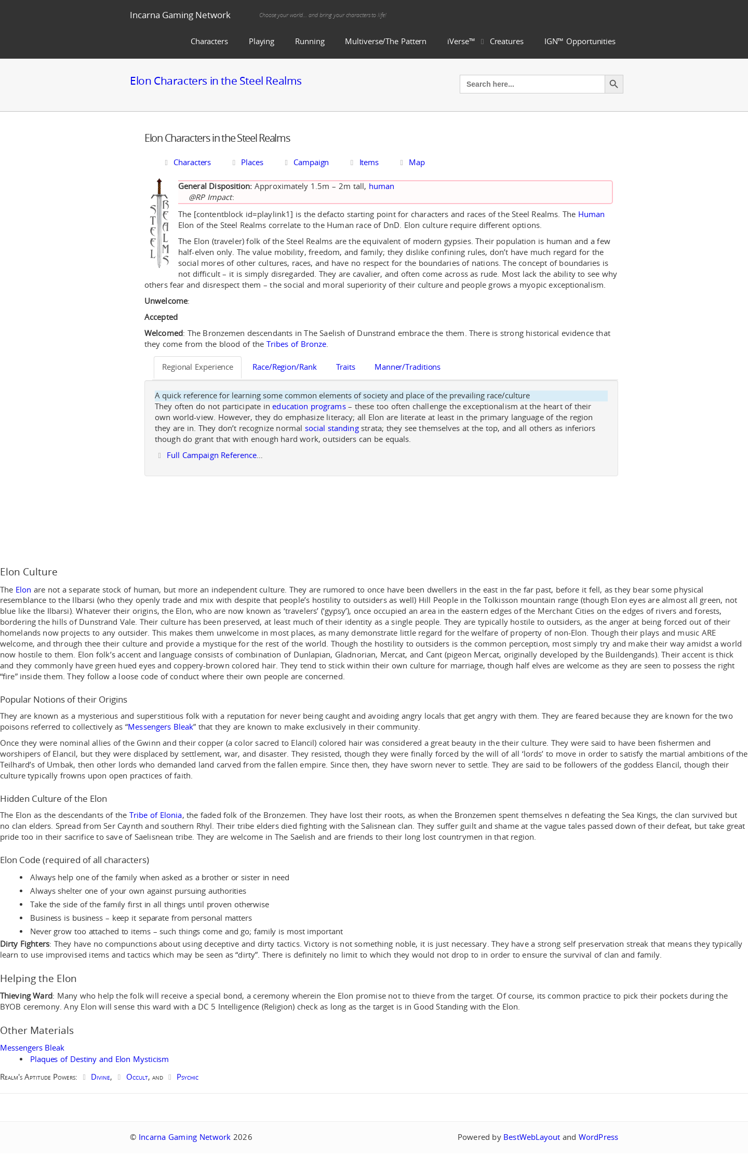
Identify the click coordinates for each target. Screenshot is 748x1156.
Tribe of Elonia (155, 815)
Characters (209, 41)
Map (411, 162)
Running (309, 41)
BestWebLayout (531, 1137)
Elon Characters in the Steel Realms (216, 80)
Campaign (305, 162)
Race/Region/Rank (284, 367)
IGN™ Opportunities (580, 41)
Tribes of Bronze (296, 344)
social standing (332, 428)
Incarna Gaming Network (180, 15)
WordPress (598, 1137)
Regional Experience (197, 367)
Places (246, 162)
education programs (308, 406)
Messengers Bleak (160, 727)
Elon (23, 590)
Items (363, 162)
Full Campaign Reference (212, 455)
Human (591, 214)
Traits (345, 367)
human (382, 186)
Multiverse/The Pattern (385, 41)
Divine (100, 1077)
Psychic (187, 1077)
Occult (137, 1077)
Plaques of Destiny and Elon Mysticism (99, 1059)
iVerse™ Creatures (485, 41)
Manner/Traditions (407, 367)
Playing (261, 41)
